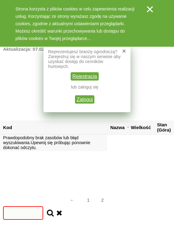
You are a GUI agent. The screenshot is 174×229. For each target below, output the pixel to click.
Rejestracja (84, 76)
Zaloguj (85, 99)
